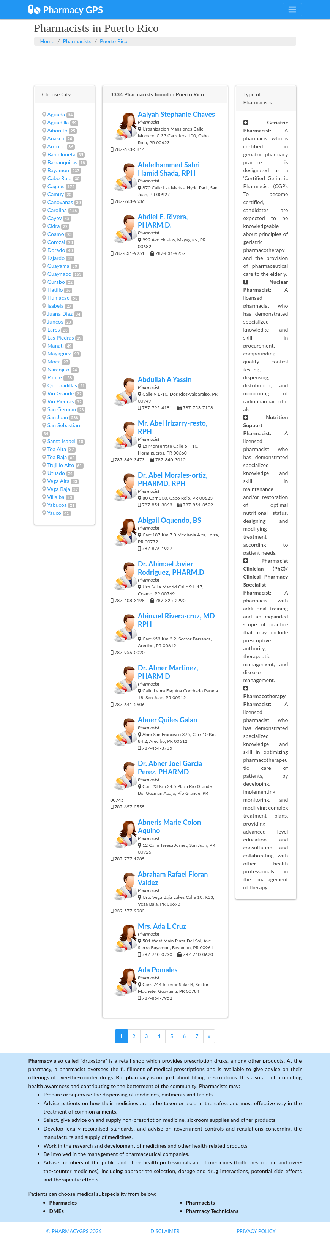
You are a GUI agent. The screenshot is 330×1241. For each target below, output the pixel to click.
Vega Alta (58, 481)
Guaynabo (59, 274)
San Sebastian (63, 425)
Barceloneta (61, 154)
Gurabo (56, 281)
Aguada (56, 114)
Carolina (57, 210)
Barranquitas (62, 162)
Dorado (56, 250)
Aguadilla (58, 122)
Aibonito (57, 130)
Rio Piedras (60, 401)
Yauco (54, 513)
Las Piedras (60, 337)
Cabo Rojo (59, 178)
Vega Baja (58, 489)
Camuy (55, 194)
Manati (55, 345)
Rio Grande (60, 393)
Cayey (54, 218)
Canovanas (60, 202)
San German (61, 409)
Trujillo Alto (60, 465)
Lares (53, 329)
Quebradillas (62, 385)
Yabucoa (57, 505)
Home (47, 41)
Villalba (55, 497)
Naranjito (58, 369)
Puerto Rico (114, 41)
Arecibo (56, 146)
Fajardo (56, 258)
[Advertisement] (165, 64)
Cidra (53, 226)
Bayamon (58, 170)
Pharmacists (77, 41)
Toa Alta (56, 449)
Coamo (55, 234)
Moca (54, 361)
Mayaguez (59, 353)
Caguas (56, 186)
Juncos (55, 321)
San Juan (57, 417)
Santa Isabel (61, 441)
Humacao (58, 297)
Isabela (55, 305)
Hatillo (55, 289)
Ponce (54, 377)
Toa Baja (57, 457)
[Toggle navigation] (292, 9)
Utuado (56, 473)
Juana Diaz (60, 313)
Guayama (58, 266)
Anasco (55, 138)
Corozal (56, 242)
